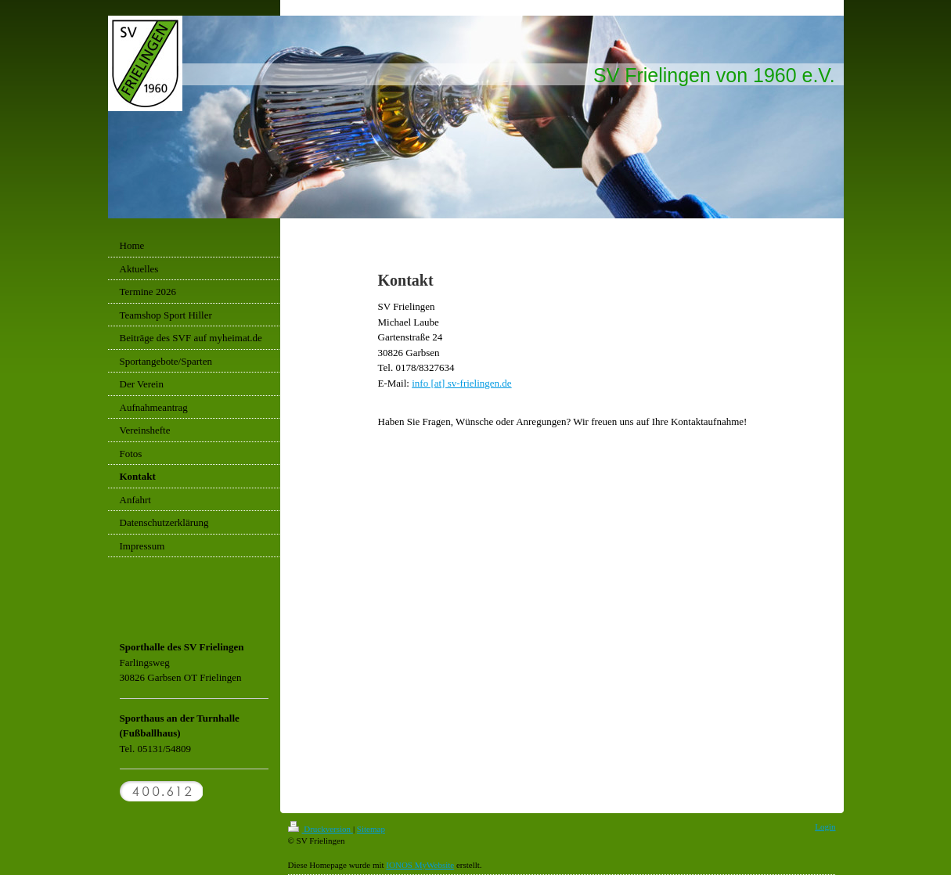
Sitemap (371, 829)
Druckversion (320, 829)
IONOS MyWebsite (420, 865)
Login (825, 826)
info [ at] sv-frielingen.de (461, 383)
